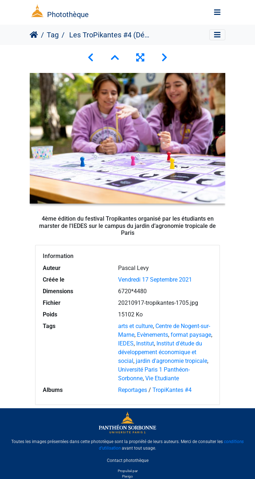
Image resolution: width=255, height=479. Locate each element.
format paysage (191, 334)
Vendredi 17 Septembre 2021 (155, 279)
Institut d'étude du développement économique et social (160, 352)
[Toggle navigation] (217, 12)
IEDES (126, 343)
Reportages (132, 389)
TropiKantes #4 (172, 389)
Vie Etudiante (162, 378)
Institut (145, 343)
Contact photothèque (128, 460)
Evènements (152, 334)
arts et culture (135, 326)
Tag (53, 34)
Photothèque (68, 14)
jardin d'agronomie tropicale (171, 360)
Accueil (34, 34)
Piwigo (127, 476)
